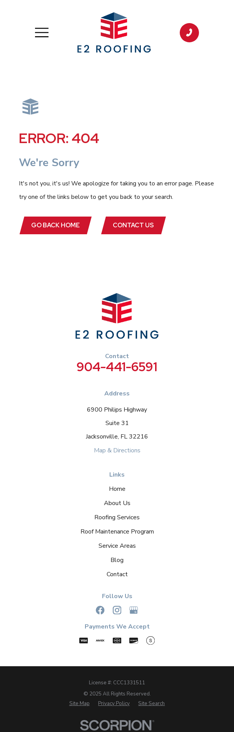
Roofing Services (117, 517)
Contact (117, 574)
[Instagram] (117, 610)
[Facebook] (100, 610)
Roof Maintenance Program (117, 531)
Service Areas (117, 546)
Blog (117, 560)
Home (117, 489)
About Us (117, 503)
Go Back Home (56, 225)
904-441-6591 (117, 367)
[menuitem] (79, 704)
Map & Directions (117, 450)
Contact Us (134, 225)
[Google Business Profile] (133, 610)
